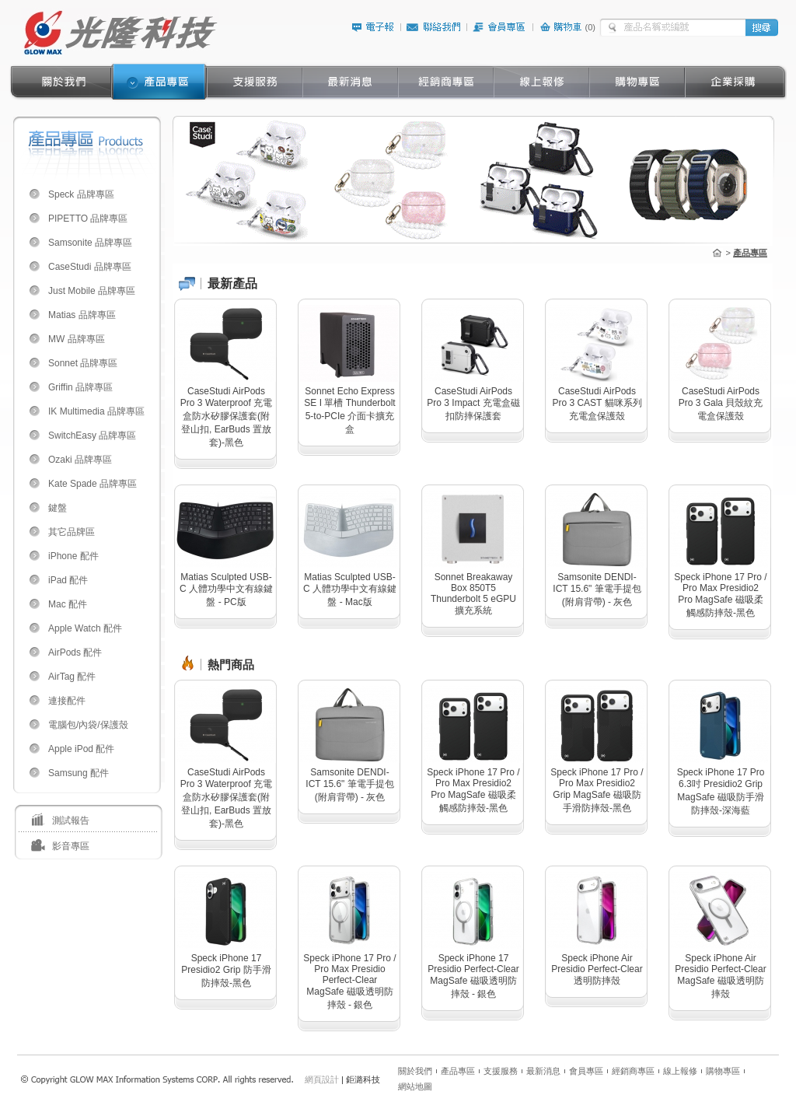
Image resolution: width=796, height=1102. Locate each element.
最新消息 (543, 1071)
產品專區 (458, 1071)
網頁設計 (322, 1079)
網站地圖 (415, 1086)
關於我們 (415, 1071)
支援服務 (501, 1071)
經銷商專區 (633, 1071)
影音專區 (70, 846)
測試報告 (70, 820)
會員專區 (586, 1071)
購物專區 (723, 1071)
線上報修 (680, 1071)
